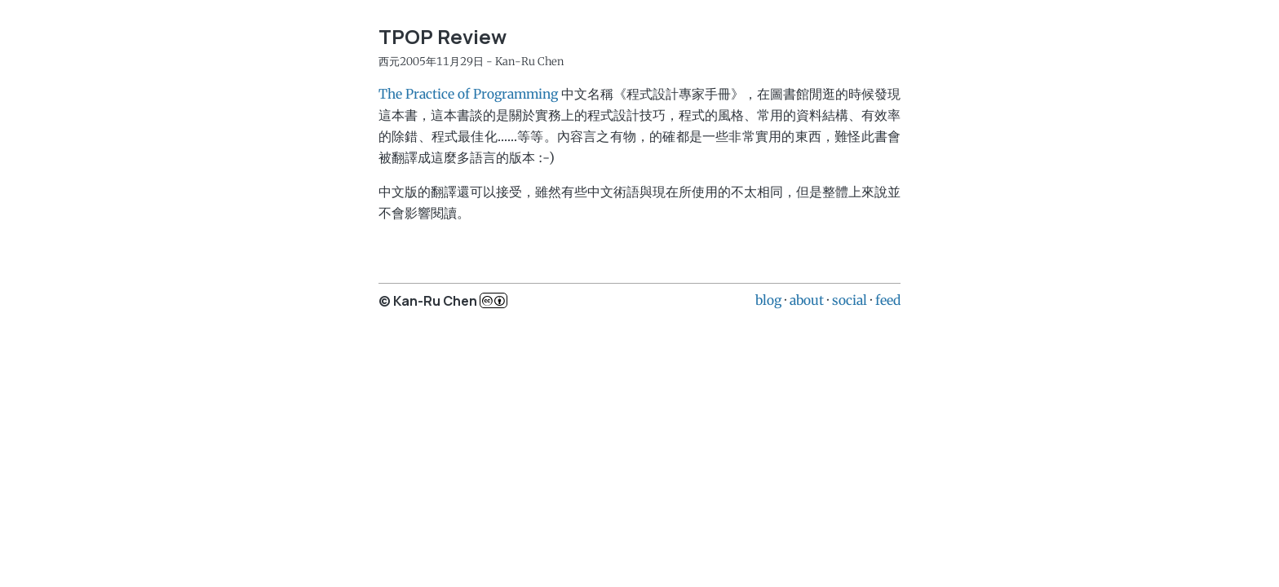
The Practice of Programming (468, 94)
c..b (493, 300)
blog (768, 300)
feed (888, 300)
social (849, 300)
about (807, 300)
